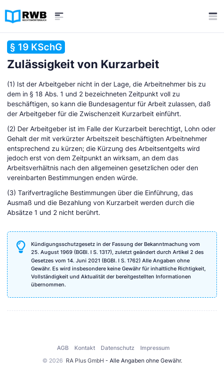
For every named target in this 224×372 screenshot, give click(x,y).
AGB (63, 347)
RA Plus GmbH (85, 360)
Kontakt (84, 347)
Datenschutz (118, 347)
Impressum (155, 347)
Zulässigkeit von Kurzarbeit (83, 55)
